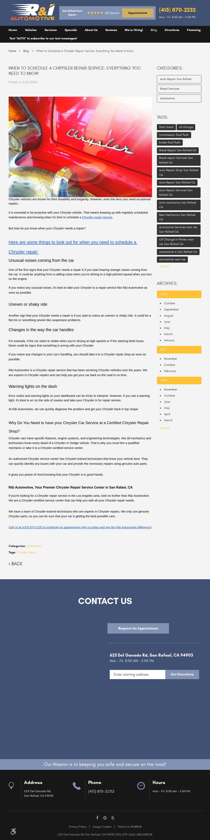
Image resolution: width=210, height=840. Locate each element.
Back (16, 563)
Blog (154, 30)
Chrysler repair (27, 552)
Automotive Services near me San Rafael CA (178, 229)
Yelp (113, 818)
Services (51, 30)
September (171, 309)
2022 (163, 294)
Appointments (137, 13)
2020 (163, 380)
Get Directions (182, 674)
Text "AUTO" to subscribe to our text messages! (43, 38)
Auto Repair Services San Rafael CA (176, 193)
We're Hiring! (134, 30)
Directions (172, 30)
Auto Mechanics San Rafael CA (177, 205)
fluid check (166, 127)
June (167, 322)
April (167, 414)
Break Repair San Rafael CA (177, 150)
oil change (186, 127)
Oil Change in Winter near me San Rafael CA (176, 242)
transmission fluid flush (174, 135)
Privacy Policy (77, 827)
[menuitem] (13, 30)
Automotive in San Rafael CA (178, 252)
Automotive (34, 546)
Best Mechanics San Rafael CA (177, 217)
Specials (71, 30)
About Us (91, 30)
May (167, 328)
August (168, 315)
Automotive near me (172, 259)
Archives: (167, 283)
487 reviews (112, 12)
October (169, 303)
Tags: (162, 117)
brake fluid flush (169, 142)
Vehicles (31, 30)
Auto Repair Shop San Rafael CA (178, 172)
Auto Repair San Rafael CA (177, 182)
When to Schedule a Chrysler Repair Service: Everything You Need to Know (85, 51)
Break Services (169, 88)
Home (13, 30)
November (170, 358)
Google (105, 818)
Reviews (111, 30)
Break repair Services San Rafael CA (176, 160)
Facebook (97, 818)
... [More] (163, 266)
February (170, 371)
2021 (163, 349)
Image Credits (102, 826)
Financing (194, 30)
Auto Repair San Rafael (175, 79)
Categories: (170, 68)
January (169, 340)
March (168, 334)
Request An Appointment (138, 628)
